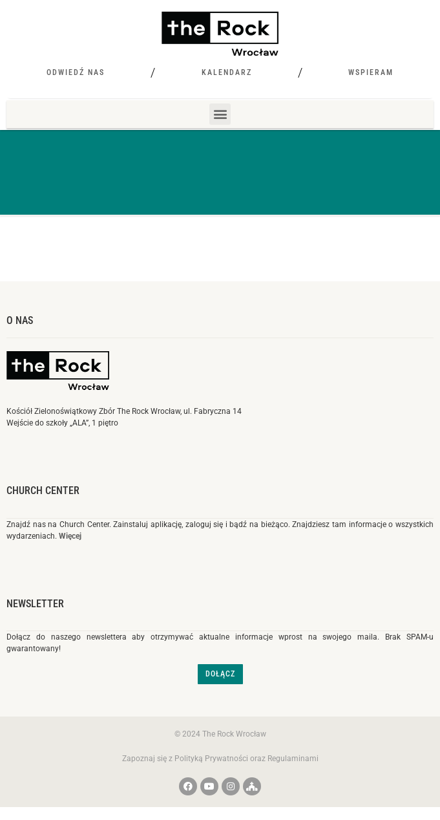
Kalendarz (227, 72)
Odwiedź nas (76, 72)
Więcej (70, 536)
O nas (19, 320)
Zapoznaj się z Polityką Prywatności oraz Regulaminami (220, 758)
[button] (220, 114)
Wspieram (370, 72)
